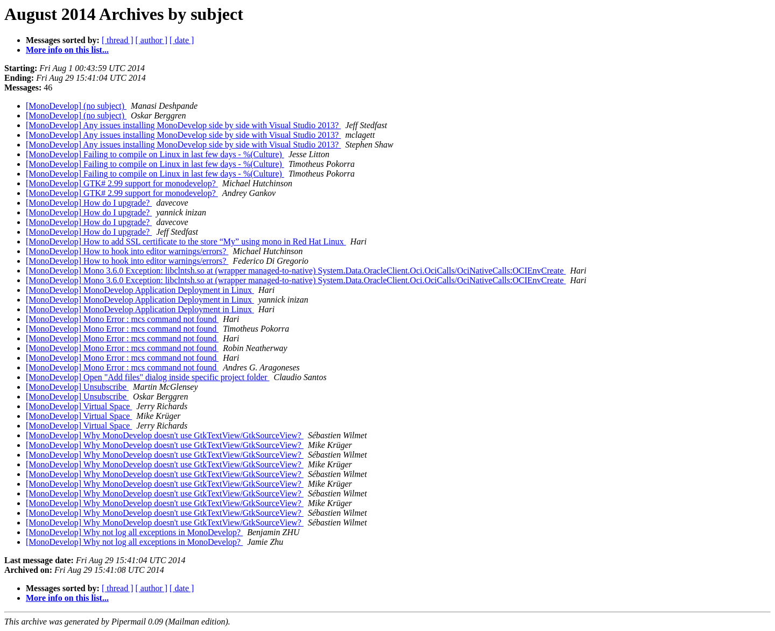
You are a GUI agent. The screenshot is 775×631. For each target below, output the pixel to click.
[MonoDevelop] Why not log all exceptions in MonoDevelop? (134, 532)
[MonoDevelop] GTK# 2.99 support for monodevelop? (122, 183)
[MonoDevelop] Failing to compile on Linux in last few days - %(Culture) (155, 154)
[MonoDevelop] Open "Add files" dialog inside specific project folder (148, 377)
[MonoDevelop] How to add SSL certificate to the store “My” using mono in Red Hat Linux (186, 241)
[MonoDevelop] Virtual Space (79, 406)
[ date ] (182, 40)
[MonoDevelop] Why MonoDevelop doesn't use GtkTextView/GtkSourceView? (165, 435)
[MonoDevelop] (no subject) (76, 105)
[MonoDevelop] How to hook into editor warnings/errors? (127, 251)
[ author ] (152, 40)
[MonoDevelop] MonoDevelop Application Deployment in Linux (140, 290)
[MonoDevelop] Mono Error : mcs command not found (122, 319)
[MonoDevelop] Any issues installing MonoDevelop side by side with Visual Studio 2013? (183, 125)
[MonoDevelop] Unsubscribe (77, 386)
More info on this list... (67, 49)
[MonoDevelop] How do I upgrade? (89, 202)
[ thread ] (117, 40)
